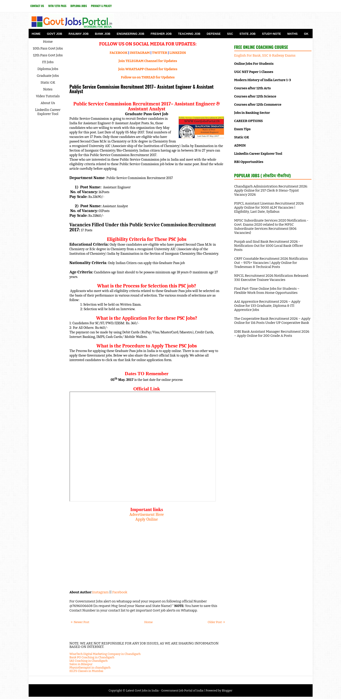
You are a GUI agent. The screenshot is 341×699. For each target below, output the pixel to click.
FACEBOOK (119, 53)
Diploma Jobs (78, 6)
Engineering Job (130, 33)
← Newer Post (80, 622)
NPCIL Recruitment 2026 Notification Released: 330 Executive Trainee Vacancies (271, 278)
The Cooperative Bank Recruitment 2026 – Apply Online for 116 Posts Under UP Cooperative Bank (272, 321)
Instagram (100, 592)
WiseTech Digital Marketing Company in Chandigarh (105, 654)
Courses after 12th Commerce (257, 104)
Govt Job (54, 33)
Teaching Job (189, 33)
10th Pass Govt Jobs (48, 48)
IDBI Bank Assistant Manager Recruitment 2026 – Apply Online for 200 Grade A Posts (271, 334)
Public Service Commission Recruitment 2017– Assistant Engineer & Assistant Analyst (142, 88)
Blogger (227, 690)
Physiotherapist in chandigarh (90, 667)
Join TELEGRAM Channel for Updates (148, 61)
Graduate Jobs (48, 76)
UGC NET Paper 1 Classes (253, 72)
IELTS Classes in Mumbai (86, 671)
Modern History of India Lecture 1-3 (262, 80)
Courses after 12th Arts (252, 88)
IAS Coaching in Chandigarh (89, 660)
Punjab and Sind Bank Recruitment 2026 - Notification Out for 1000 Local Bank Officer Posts (268, 246)
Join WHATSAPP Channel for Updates (147, 69)
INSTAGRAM (140, 53)
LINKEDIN (177, 53)
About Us (48, 103)
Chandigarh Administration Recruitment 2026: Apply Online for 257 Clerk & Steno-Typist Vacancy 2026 (271, 190)
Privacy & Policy (101, 6)
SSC (230, 33)
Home (36, 33)
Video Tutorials (48, 96)
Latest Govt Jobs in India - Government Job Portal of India (164, 690)
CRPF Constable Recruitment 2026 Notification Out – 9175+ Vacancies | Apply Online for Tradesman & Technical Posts (271, 263)
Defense (214, 33)
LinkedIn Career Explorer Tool (48, 112)
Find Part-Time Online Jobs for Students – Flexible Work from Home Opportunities (267, 291)
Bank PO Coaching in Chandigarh (92, 657)
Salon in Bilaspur (81, 664)
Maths (292, 33)
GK (306, 33)
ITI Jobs (48, 62)
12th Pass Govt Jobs (48, 55)
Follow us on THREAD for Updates (147, 77)
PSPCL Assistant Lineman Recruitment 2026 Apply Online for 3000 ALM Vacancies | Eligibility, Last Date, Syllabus (269, 207)
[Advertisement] (147, 553)
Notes (47, 89)
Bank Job (102, 33)
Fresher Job (161, 33)
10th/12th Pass (57, 6)
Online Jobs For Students (254, 64)
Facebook (119, 592)
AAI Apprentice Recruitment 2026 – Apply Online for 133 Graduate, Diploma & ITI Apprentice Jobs (267, 306)
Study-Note (271, 33)
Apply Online (146, 519)
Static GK (47, 82)
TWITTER (159, 53)
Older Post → (216, 622)
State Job (247, 33)
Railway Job (79, 33)
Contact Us (37, 6)
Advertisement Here (146, 514)
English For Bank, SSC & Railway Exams (265, 55)
